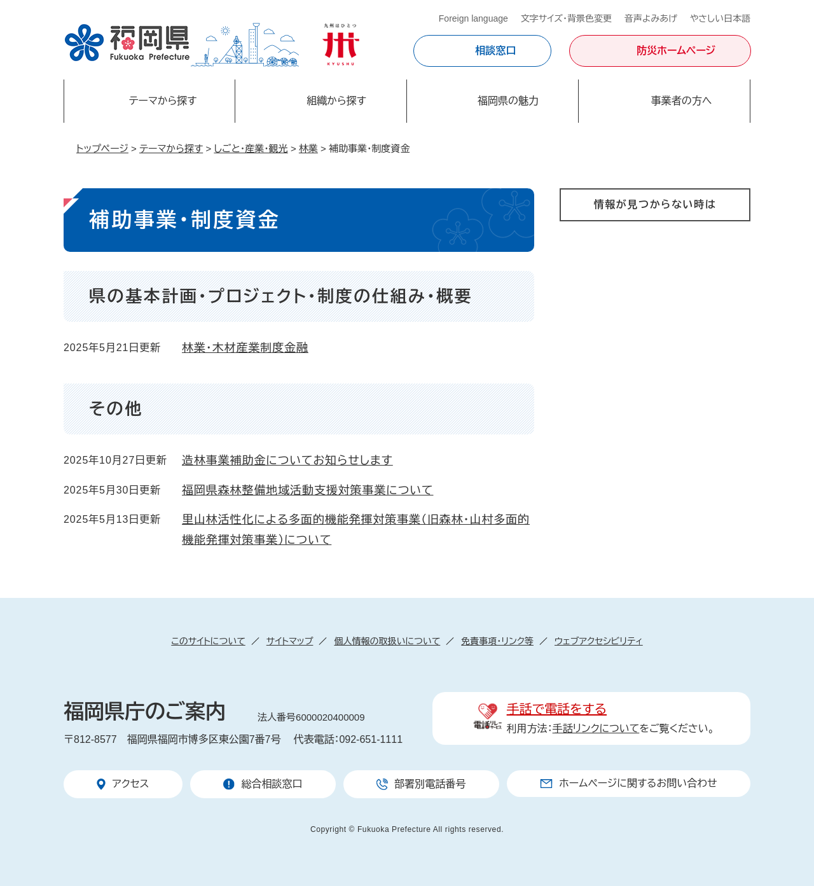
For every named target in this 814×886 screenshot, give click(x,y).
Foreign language (473, 18)
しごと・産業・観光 (250, 148)
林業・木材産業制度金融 (245, 348)
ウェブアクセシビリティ (599, 641)
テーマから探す (171, 148)
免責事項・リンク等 (497, 641)
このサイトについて (208, 641)
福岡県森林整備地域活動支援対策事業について (307, 490)
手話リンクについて (596, 728)
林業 (308, 148)
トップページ (102, 148)
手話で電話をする (557, 709)
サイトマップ (290, 641)
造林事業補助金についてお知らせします (287, 460)
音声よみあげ (650, 18)
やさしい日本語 (720, 18)
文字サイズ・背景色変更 (566, 18)
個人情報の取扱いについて (387, 641)
